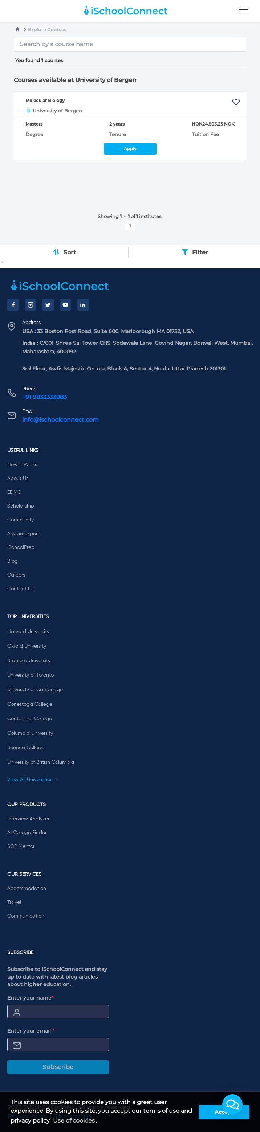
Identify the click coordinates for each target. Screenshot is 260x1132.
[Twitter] (48, 305)
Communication (25, 916)
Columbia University (30, 733)
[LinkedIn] (83, 305)
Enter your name (30, 997)
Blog (12, 561)
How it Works (22, 464)
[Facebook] (13, 305)
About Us (17, 478)
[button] (232, 1104)
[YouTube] (65, 305)
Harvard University (28, 631)
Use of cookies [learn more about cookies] (74, 1120)
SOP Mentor (20, 846)
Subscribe (58, 1066)
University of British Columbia (40, 762)
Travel (14, 902)
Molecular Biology (45, 100)
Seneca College (25, 747)
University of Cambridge (35, 689)
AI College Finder (26, 832)
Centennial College (29, 718)
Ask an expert (23, 533)
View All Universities (33, 779)
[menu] (243, 10)
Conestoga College (29, 704)
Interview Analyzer (28, 818)
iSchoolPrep (20, 547)
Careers (16, 575)
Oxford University (26, 646)
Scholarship (20, 506)
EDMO (14, 492)
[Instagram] (30, 305)
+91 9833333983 (44, 397)
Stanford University (28, 660)
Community (20, 519)
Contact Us (20, 588)
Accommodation (26, 888)
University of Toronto (30, 675)
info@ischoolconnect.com (60, 419)
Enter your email (30, 1031)
